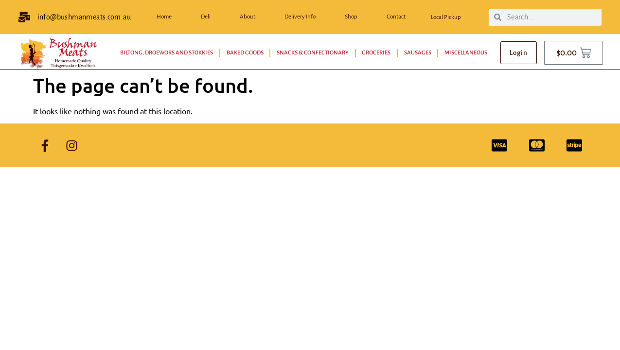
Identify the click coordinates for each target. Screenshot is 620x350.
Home (164, 17)
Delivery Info (300, 17)
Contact (396, 17)
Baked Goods (245, 53)
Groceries (376, 53)
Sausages (417, 53)
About (247, 17)
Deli (206, 17)
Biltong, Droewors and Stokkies (166, 53)
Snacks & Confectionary (313, 53)
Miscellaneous (465, 53)
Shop (351, 17)
